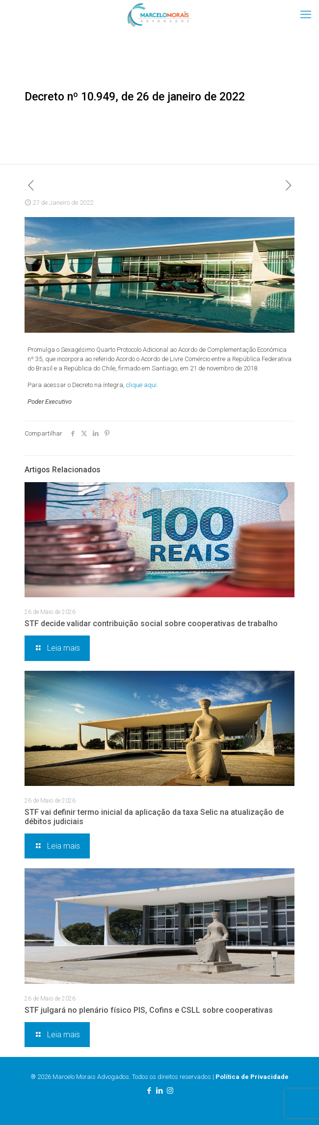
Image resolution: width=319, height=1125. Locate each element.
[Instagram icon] (170, 1090)
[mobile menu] (305, 14)
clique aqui (141, 385)
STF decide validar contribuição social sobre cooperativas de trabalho (151, 623)
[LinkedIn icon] (159, 1090)
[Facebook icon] (149, 1090)
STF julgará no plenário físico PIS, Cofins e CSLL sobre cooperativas (149, 1010)
